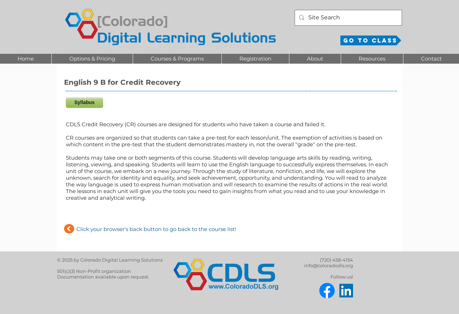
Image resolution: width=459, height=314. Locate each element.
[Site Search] (347, 17)
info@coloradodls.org (328, 265)
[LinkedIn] (346, 290)
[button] (92, 59)
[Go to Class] (370, 40)
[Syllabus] (84, 102)
